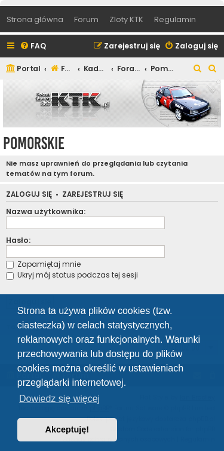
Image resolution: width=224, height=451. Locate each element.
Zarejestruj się (92, 194)
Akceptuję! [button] (67, 429)
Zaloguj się (29, 194)
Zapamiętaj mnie (43, 264)
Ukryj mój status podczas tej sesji (72, 275)
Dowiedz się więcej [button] (59, 399)
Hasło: (18, 240)
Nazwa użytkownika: (45, 211)
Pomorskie (34, 143)
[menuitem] (33, 46)
